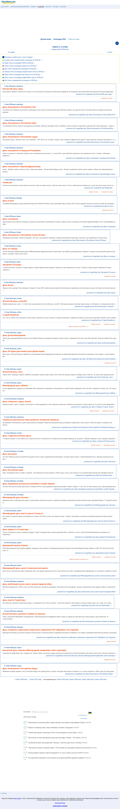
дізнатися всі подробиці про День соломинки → (100, 226)
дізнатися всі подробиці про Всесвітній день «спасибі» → (95, 306)
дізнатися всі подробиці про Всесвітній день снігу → (96, 377)
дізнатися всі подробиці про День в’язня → (99, 206)
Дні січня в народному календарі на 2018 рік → (20, 69)
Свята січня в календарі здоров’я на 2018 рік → (20, 66)
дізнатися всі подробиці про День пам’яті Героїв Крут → (91, 605)
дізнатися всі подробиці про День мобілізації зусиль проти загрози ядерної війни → (87, 592)
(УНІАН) (88, 722)
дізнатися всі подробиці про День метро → (102, 293)
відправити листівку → (107, 98)
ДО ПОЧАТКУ (5, 6)
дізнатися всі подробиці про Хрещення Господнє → (98, 272)
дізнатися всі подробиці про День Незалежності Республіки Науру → (90, 674)
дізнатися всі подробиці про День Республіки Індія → (94, 475)
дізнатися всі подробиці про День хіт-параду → (100, 256)
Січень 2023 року (88, 679)
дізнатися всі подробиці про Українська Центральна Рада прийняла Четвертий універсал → (84, 427)
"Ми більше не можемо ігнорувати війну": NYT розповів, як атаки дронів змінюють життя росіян (59, 748)
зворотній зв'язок (60, 803)
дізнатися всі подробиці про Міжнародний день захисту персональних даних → (88, 576)
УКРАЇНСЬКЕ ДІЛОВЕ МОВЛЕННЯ (19, 6)
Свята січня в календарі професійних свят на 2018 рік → (23, 77)
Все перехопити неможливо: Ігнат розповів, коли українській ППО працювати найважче (56, 758)
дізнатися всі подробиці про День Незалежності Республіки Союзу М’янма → (80, 240)
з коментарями (83, 718)
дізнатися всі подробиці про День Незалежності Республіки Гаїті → (93, 115)
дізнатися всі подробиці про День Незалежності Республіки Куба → (90, 128)
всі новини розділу (82, 715)
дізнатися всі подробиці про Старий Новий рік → (99, 320)
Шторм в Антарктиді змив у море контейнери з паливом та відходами (50, 727)
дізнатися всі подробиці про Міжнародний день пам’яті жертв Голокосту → (90, 521)
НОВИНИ (33, 6)
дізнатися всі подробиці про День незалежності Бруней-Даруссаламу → (91, 174)
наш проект (17, 798)
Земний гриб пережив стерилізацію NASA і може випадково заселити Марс (52, 732)
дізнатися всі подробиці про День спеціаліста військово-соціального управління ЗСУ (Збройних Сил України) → (76, 637)
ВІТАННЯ (48, 6)
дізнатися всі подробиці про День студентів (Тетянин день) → (94, 441)
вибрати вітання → (94, 192)
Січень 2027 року (35, 679)
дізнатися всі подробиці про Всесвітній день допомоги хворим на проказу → (89, 621)
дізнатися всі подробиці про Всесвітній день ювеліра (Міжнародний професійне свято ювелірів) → (81, 656)
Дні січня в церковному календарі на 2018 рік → (20, 80)
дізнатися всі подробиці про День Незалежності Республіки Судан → (91, 142)
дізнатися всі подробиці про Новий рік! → (99, 188)
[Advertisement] (56, 24)
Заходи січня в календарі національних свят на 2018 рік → (24, 72)
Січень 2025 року (63, 679)
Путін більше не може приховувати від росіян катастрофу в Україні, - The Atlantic (54, 737)
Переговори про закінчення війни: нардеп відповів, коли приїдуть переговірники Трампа (56, 722)
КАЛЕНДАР (40, 6)
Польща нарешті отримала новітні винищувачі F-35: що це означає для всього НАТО (55, 753)
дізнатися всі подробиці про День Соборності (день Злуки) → (93, 407)
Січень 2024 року (75, 679)
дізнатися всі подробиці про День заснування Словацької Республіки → (91, 158)
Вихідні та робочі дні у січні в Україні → (20, 57)
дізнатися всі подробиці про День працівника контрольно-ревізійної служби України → (85, 489)
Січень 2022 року (100, 679)
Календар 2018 (59, 39)
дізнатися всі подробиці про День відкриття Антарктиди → (96, 537)
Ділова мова (46, 39)
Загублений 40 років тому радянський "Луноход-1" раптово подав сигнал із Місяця (54, 742)
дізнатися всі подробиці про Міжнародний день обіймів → (96, 393)
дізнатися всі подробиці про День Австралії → (100, 461)
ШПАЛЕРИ (62, 6)
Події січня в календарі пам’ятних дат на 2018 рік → (22, 74)
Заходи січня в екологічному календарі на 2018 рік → (22, 60)
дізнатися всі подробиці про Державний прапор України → (96, 553)
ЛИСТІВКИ (55, 6)
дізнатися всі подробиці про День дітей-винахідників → (97, 343)
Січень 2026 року (21, 679)
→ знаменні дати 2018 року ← (60, 49)
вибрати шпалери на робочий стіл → (79, 326)
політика (4, 793)
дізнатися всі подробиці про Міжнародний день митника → (96, 505)
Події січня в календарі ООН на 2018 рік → (19, 63)
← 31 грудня (10, 52)
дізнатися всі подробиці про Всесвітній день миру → (95, 94)
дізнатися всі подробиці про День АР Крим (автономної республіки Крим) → (89, 359)
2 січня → (110, 52)
